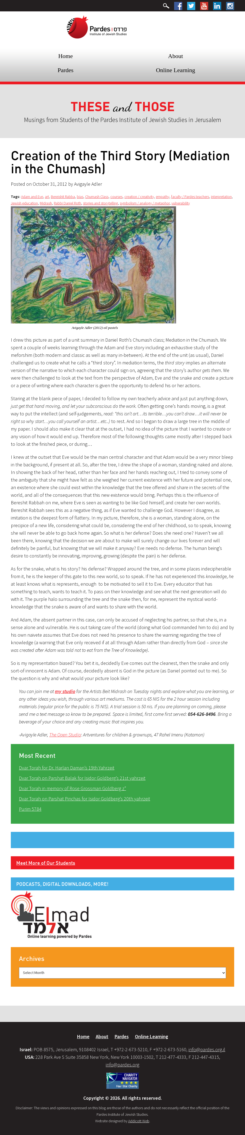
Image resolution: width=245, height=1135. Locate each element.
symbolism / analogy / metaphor (145, 203)
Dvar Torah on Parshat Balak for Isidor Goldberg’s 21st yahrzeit (82, 778)
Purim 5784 (30, 809)
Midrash (46, 203)
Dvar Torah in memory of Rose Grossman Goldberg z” (72, 788)
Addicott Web (138, 1120)
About (175, 56)
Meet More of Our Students (45, 863)
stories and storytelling (100, 203)
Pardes (66, 70)
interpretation (221, 196)
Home (65, 56)
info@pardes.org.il (206, 1049)
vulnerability (180, 203)
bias (80, 196)
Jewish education (24, 203)
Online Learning (175, 70)
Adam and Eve (32, 196)
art (47, 196)
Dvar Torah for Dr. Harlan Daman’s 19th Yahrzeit (66, 768)
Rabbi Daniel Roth (67, 203)
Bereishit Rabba (63, 196)
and (123, 107)
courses (116, 196)
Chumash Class (96, 196)
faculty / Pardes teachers (190, 196)
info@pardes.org (122, 1065)
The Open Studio (65, 735)
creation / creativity (139, 196)
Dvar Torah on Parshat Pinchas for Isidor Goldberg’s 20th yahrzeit (84, 799)
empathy (162, 196)
